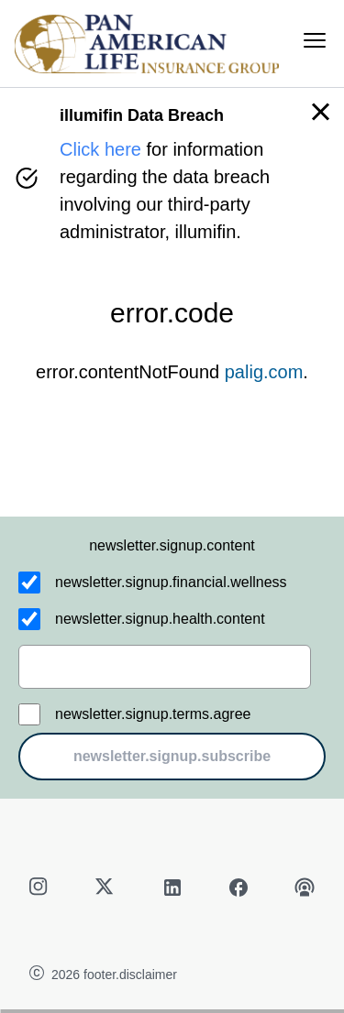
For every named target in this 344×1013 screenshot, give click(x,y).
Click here (100, 149)
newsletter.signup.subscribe (172, 756)
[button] (320, 111)
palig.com (264, 372)
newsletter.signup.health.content (160, 618)
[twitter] (106, 887)
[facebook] (238, 888)
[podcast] (305, 888)
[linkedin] (172, 888)
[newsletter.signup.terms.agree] (29, 714)
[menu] (314, 40)
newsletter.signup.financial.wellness (171, 582)
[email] (164, 667)
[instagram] (40, 887)
